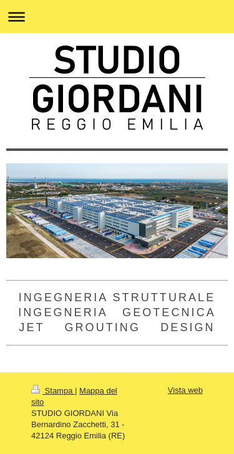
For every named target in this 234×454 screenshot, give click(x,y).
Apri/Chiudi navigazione (117, 16)
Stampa (53, 390)
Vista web (185, 390)
